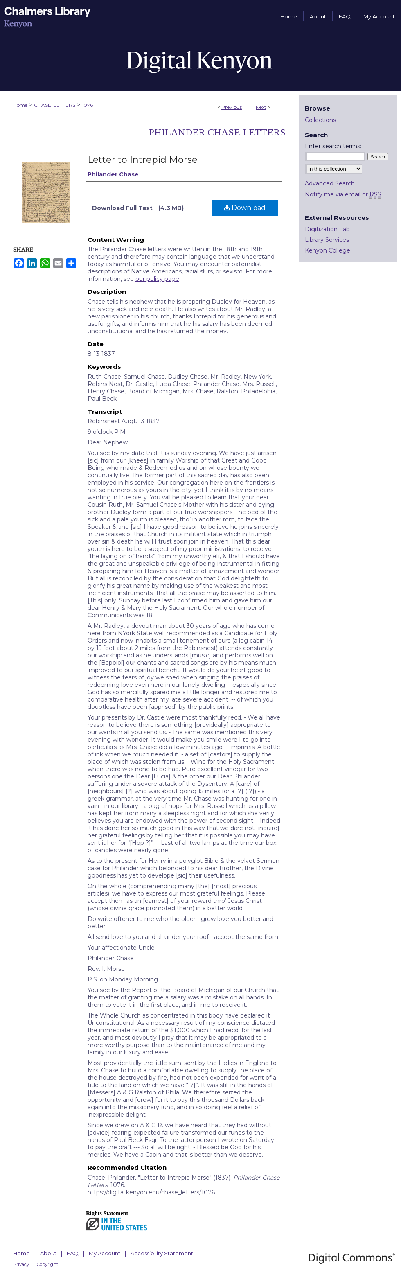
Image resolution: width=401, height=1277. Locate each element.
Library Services (327, 240)
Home (20, 105)
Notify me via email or (343, 194)
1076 (87, 105)
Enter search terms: (333, 146)
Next (261, 107)
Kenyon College (327, 250)
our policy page (157, 278)
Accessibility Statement (162, 1253)
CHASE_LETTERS (54, 105)
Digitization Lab (327, 229)
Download (245, 208)
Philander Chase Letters (217, 132)
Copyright (47, 1264)
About (48, 1253)
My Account (104, 1253)
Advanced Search (330, 183)
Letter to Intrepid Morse (143, 159)
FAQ (73, 1253)
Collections (320, 120)
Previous (231, 107)
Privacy (21, 1264)
